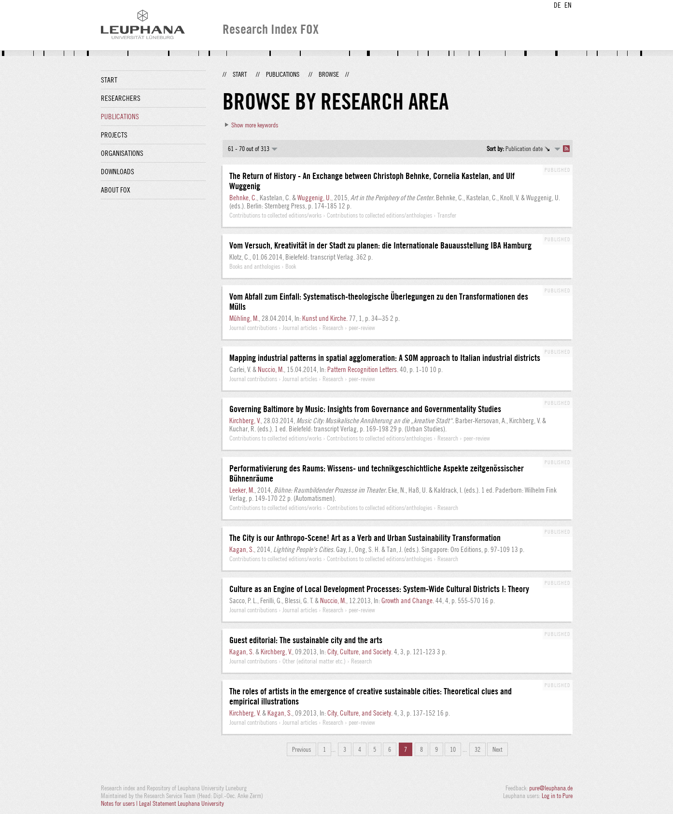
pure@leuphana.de (551, 788)
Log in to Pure (557, 796)
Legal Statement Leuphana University (181, 803)
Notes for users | (120, 803)
